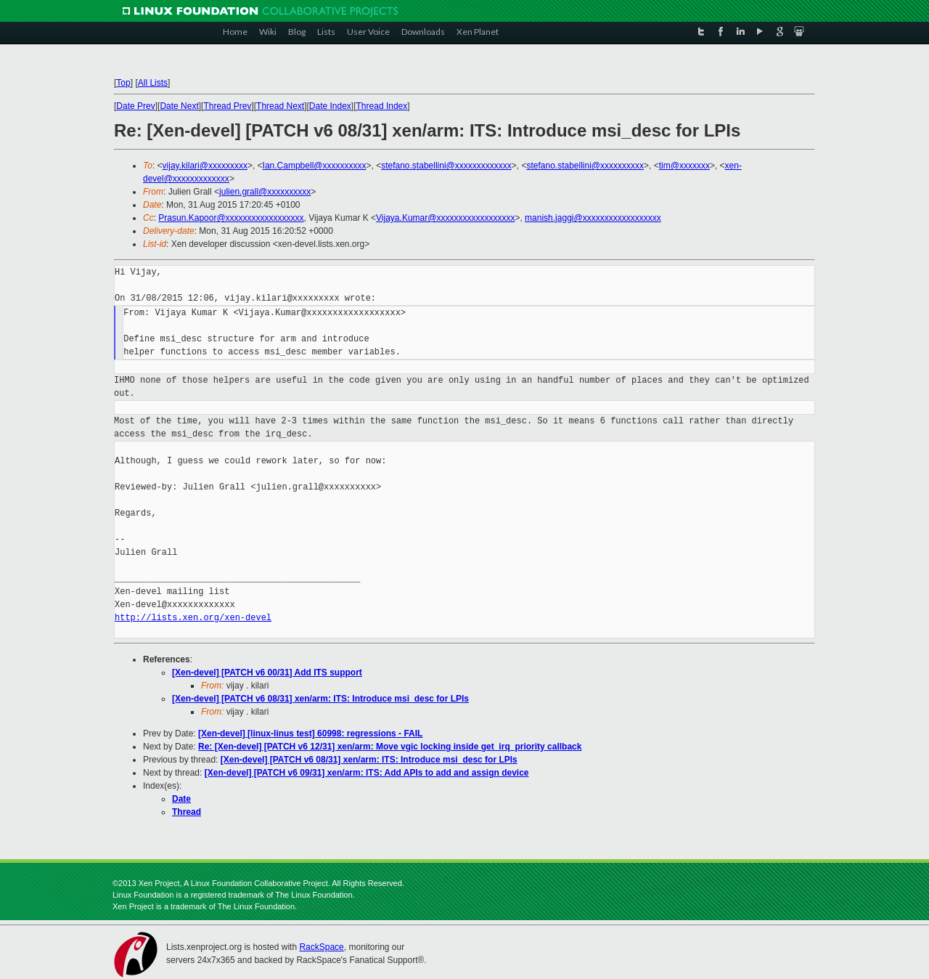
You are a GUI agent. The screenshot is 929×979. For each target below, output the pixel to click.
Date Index (330, 106)
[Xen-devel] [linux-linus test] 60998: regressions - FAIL (310, 733)
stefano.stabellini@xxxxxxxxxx (585, 166)
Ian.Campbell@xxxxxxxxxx (315, 166)
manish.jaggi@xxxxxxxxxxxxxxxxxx (593, 218)
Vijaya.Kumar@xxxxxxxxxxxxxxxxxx (445, 218)
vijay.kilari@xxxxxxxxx (205, 166)
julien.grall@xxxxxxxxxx (265, 192)
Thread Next (280, 106)
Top (123, 83)
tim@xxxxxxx (684, 166)
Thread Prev (227, 106)
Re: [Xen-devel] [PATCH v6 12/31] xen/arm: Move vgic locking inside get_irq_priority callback (389, 747)
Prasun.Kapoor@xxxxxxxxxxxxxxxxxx (230, 218)
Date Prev (135, 106)
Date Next (179, 106)
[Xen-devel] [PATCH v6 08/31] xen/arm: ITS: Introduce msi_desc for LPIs (320, 699)
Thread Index (382, 106)
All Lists (153, 83)
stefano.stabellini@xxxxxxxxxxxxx (446, 166)
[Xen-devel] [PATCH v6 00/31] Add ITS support (267, 672)
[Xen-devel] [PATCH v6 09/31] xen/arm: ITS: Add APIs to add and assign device (367, 773)
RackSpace (321, 947)
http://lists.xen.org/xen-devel (193, 618)
